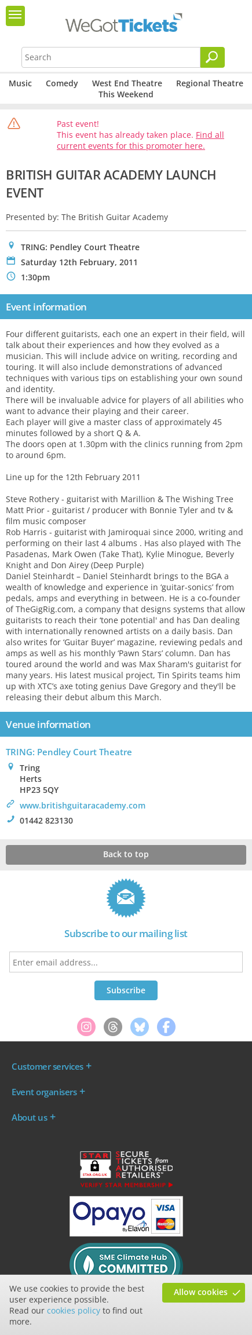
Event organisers (44, 1092)
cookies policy (73, 1310)
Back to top (126, 853)
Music (20, 83)
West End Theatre (127, 83)
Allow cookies (201, 1291)
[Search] (212, 57)
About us (29, 1117)
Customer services (47, 1066)
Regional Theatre (209, 83)
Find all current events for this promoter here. (140, 140)
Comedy (62, 83)
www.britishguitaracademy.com (82, 805)
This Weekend (126, 94)
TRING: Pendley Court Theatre (69, 752)
